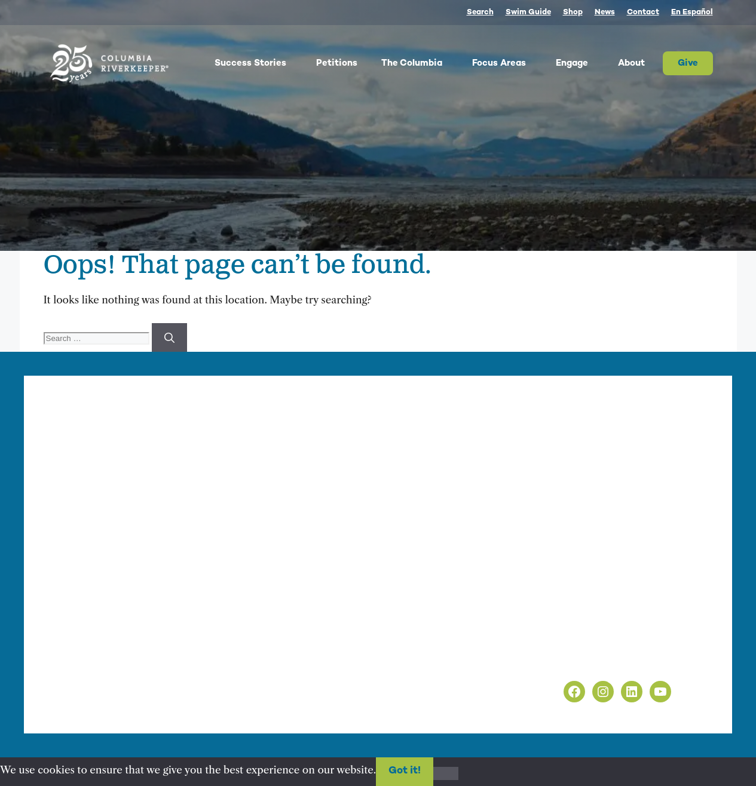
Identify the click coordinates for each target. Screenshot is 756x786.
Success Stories (259, 63)
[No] (445, 773)
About (640, 63)
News (605, 12)
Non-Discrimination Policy (592, 661)
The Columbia (420, 63)
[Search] (169, 337)
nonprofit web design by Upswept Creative (293, 703)
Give (688, 63)
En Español (692, 12)
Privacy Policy (561, 646)
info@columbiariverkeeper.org (327, 535)
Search (480, 12)
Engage (581, 63)
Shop (573, 12)
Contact (643, 12)
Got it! (404, 771)
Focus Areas (508, 63)
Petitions (336, 63)
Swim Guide (528, 12)
